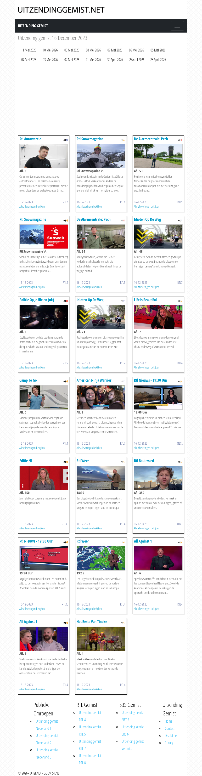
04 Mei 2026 (28, 59)
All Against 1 (143, 541)
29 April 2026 (136, 59)
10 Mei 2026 (50, 50)
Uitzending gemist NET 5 (133, 716)
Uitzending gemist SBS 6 (133, 730)
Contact (169, 728)
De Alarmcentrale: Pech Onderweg (151, 141)
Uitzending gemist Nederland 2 (47, 739)
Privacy (169, 742)
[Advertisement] (101, 99)
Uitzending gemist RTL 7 (90, 745)
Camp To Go (28, 380)
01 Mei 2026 (93, 59)
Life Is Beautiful (145, 299)
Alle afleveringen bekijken (32, 206)
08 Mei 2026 (93, 50)
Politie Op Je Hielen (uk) (36, 299)
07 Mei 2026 (114, 50)
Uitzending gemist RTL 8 (90, 759)
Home (168, 721)
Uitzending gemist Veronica (133, 745)
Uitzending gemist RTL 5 (90, 730)
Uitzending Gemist (33, 25)
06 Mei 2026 (136, 50)
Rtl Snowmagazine (90, 139)
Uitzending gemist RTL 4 (90, 716)
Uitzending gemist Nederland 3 (47, 753)
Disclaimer (171, 735)
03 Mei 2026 (50, 59)
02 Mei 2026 (71, 59)
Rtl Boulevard (144, 460)
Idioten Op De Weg (147, 219)
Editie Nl (25, 460)
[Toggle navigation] (177, 26)
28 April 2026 (158, 59)
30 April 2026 (115, 59)
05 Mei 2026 (158, 50)
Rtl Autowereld (30, 139)
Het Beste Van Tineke (92, 621)
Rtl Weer (83, 460)
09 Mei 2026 (71, 50)
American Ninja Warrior (94, 380)
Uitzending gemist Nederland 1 (47, 725)
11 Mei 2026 (28, 50)
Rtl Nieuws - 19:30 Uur (150, 380)
